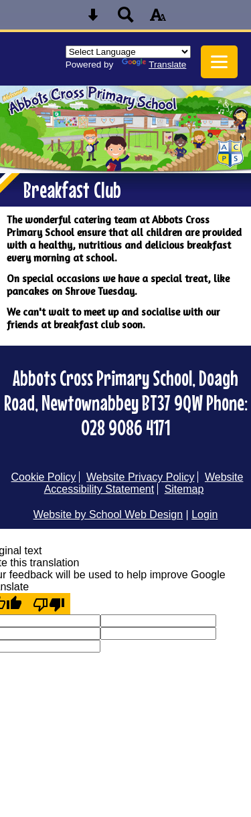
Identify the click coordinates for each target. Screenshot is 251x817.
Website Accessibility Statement (144, 483)
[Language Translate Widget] (128, 51)
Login (204, 514)
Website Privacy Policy (140, 477)
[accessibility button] (158, 19)
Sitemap (184, 489)
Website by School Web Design (108, 514)
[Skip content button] (93, 19)
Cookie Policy (43, 477)
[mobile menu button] (219, 61)
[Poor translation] (48, 603)
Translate (154, 65)
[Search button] (126, 19)
